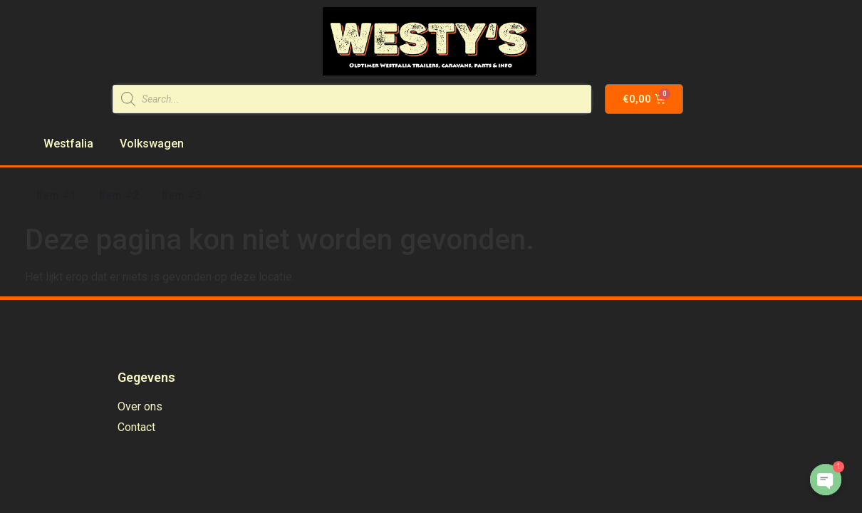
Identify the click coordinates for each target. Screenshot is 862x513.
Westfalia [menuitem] (68, 143)
